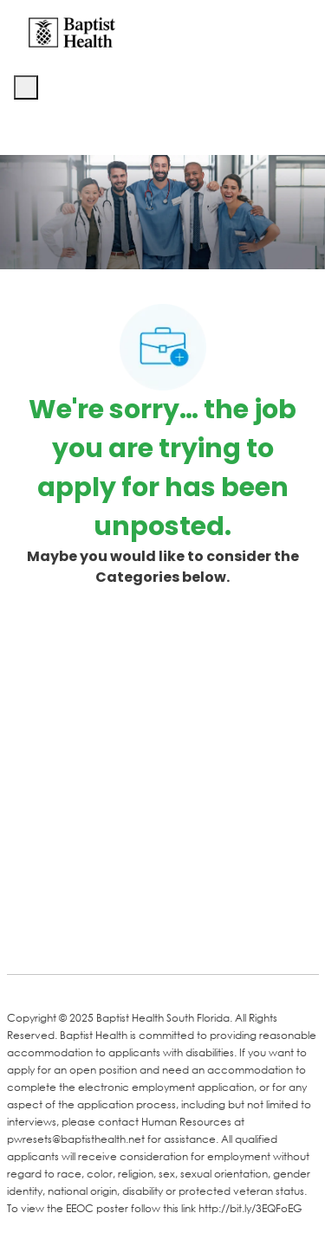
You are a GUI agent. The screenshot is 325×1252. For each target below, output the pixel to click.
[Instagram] (225, 936)
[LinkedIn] (86, 936)
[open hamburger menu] (26, 87)
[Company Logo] (72, 32)
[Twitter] (156, 936)
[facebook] (26, 934)
